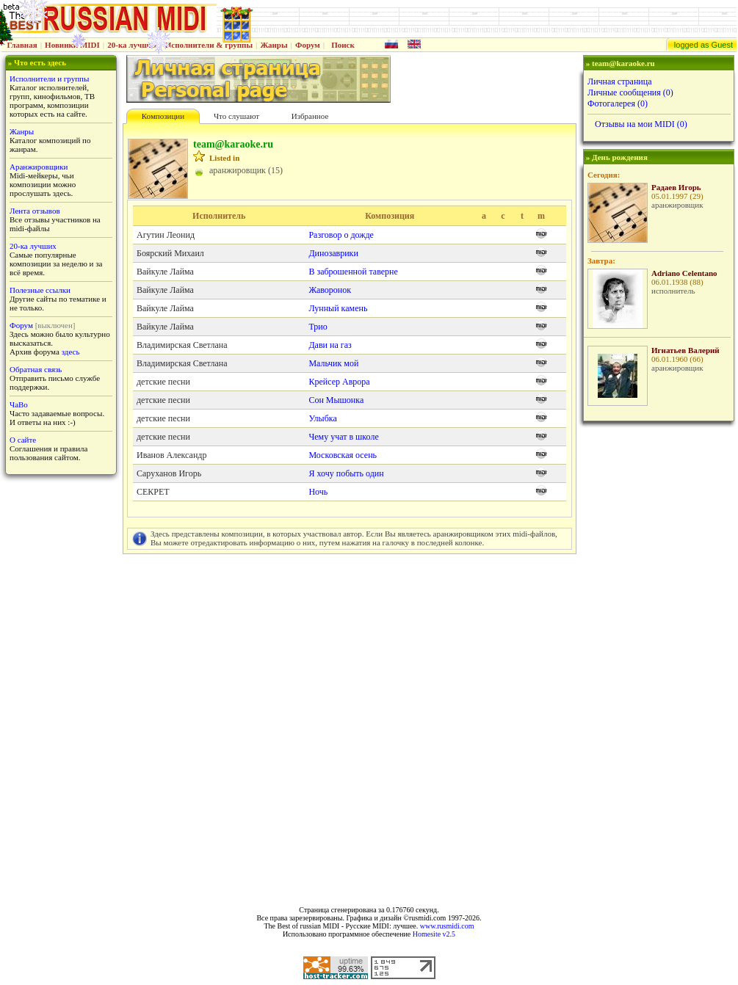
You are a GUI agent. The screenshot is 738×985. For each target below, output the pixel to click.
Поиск (343, 44)
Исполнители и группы (49, 78)
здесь (71, 351)
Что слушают (236, 116)
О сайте (23, 439)
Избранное (310, 116)
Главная (22, 44)
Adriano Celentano (684, 273)
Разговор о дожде (340, 235)
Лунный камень (337, 308)
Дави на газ (329, 345)
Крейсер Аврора (338, 382)
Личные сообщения (630, 92)
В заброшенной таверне (352, 271)
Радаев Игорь (676, 187)
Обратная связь (36, 369)
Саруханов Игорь (169, 473)
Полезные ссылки (40, 290)
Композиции (163, 116)
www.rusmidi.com (447, 926)
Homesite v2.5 (434, 934)
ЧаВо (19, 404)
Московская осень (342, 455)
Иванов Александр (171, 455)
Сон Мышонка (335, 400)
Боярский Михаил (170, 253)
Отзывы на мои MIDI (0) (641, 124)
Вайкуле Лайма (165, 271)
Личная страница (619, 81)
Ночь (318, 492)
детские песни (163, 382)
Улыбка (322, 418)
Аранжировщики (39, 166)
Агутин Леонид (166, 235)
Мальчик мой (333, 363)
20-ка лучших (132, 44)
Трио (317, 326)
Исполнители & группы (209, 44)
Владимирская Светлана (182, 345)
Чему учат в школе (343, 437)
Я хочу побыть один (345, 473)
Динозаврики (333, 253)
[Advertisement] (657, 659)
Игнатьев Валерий (685, 350)
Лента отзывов (35, 210)
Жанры (273, 44)
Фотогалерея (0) (617, 103)
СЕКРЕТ (153, 492)
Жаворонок (329, 290)
